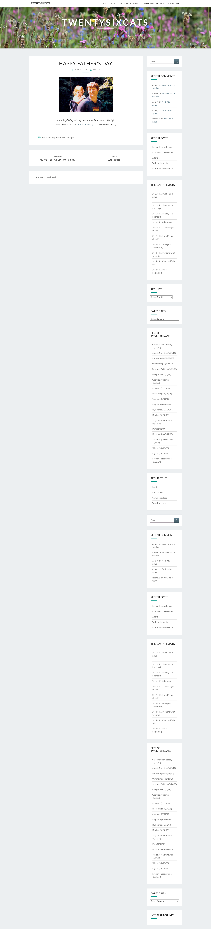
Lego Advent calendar (162, 147)
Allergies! (156, 157)
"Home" (156, 448)
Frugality (156, 404)
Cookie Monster (159, 353)
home (104, 3)
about (113, 3)
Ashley (96, 70)
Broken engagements (162, 458)
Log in (155, 487)
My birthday (157, 409)
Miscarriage (157, 393)
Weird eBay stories (160, 379)
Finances (156, 388)
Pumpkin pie (158, 358)
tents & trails (174, 3)
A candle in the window (162, 152)
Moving (155, 415)
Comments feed (159, 497)
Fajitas (155, 453)
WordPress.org (159, 503)
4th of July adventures (162, 439)
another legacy (85, 124)
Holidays (46, 137)
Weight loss (157, 374)
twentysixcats (40, 3)
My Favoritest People (63, 137)
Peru (154, 428)
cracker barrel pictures (153, 3)
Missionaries (158, 434)
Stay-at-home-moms (162, 420)
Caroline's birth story (162, 344)
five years (167, 222)
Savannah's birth (160, 369)
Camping (156, 399)
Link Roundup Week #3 (162, 168)
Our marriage (158, 363)
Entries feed (157, 492)
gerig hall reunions (129, 3)
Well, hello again (160, 163)
